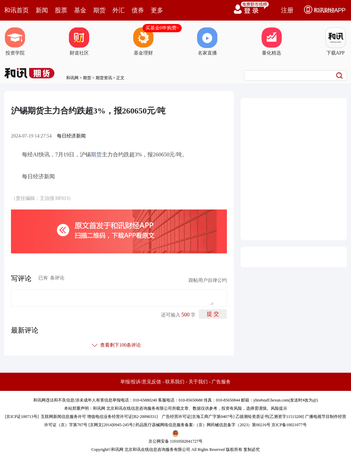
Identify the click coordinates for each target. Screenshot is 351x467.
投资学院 (15, 41)
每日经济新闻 (71, 136)
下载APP (335, 41)
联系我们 (174, 381)
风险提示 (279, 408)
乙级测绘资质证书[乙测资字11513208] (269, 416)
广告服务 (221, 381)
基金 (80, 10)
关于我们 (198, 381)
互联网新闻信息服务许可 (63, 416)
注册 (287, 10)
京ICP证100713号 (21, 416)
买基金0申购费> (162, 28)
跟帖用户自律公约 (208, 280)
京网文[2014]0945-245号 (111, 424)
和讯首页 (16, 10)
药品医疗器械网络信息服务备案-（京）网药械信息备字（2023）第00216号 (202, 424)
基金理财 (143, 41)
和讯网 (72, 77)
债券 (138, 10)
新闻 (42, 10)
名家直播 (207, 41)
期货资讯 (104, 77)
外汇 (118, 10)
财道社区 (79, 41)
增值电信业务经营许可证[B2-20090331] (122, 416)
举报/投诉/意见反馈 (140, 381)
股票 (61, 10)
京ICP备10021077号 (289, 424)
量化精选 (271, 41)
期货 (99, 10)
